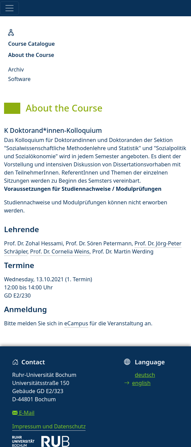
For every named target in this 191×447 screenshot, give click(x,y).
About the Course (31, 55)
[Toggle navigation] (9, 8)
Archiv (16, 69)
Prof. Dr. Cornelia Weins (59, 251)
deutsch (145, 375)
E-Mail (23, 412)
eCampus (76, 323)
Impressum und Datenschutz (49, 426)
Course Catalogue (31, 43)
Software (19, 79)
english (137, 383)
